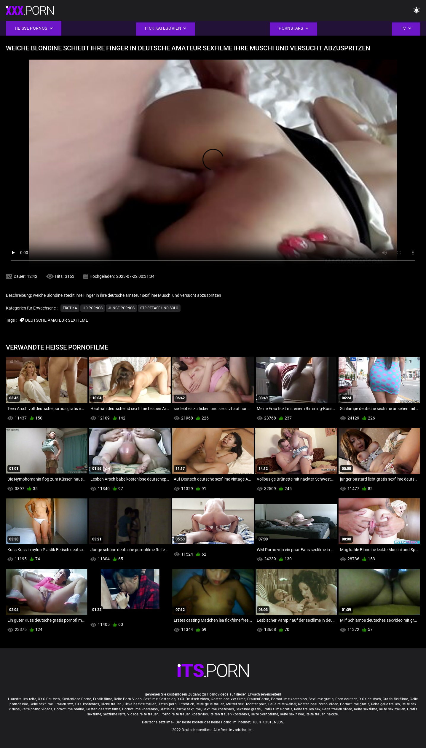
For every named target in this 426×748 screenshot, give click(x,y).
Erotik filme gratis (277, 709)
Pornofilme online (69, 709)
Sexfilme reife (114, 714)
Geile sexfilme (41, 704)
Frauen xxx (64, 704)
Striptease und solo (159, 308)
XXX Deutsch (49, 699)
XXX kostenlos (86, 704)
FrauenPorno (258, 699)
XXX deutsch (370, 699)
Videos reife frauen (143, 714)
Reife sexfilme (365, 709)
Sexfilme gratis (321, 699)
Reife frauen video (337, 709)
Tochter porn (256, 704)
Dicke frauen (111, 704)
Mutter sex (235, 704)
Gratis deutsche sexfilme (180, 709)
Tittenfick (186, 704)
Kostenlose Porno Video (318, 704)
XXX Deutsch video (193, 699)
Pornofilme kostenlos (289, 699)
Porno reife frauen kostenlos (184, 714)
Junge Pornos (121, 308)
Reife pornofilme (264, 714)
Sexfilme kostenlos (218, 709)
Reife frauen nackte (322, 714)
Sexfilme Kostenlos (159, 699)
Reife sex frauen (392, 709)
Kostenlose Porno (77, 699)
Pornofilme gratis (354, 704)
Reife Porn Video (128, 699)
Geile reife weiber (282, 704)
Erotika (70, 308)
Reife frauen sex (307, 709)
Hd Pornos (93, 308)
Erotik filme (102, 699)
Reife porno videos (36, 709)
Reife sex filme (292, 714)
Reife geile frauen (210, 704)
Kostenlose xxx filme (228, 699)
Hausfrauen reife (22, 699)
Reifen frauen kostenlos (229, 714)
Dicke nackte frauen (140, 704)
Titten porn (167, 704)
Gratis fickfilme (395, 699)
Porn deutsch (346, 699)
